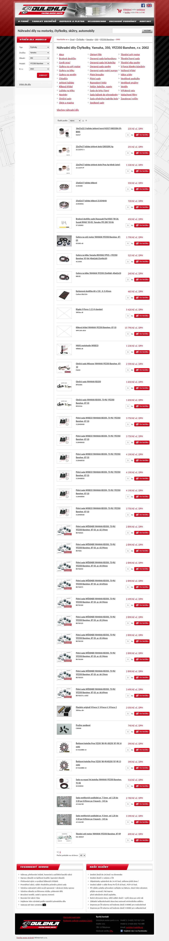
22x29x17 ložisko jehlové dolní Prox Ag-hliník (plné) (98, 164)
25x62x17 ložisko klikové (86, 183)
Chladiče (63, 78)
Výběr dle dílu (25, 84)
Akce (61, 54)
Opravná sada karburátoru (103, 58)
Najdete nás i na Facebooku (133, 931)
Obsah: (22, 58)
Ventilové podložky (130, 78)
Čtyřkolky (80, 39)
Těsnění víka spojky (130, 62)
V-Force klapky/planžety (133, 66)
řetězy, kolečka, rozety (101, 86)
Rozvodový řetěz (98, 82)
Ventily (124, 86)
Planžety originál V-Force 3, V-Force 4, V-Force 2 (96, 707)
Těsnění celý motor (130, 54)
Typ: (21, 47)
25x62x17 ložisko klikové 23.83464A (91, 201)
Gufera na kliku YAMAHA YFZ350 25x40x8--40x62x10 (98, 273)
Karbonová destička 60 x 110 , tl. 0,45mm (93, 291)
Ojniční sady (65, 98)
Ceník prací (64, 62)
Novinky (63, 94)
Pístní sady (95, 78)
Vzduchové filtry (129, 94)
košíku (127, 12)
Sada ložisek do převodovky (104, 94)
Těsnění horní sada (130, 58)
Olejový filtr (96, 54)
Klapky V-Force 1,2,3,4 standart (89, 309)
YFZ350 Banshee (107, 39)
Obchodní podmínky (71, 917)
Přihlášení (127, 9)
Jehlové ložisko (66, 82)
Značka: (22, 52)
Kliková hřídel (66, 86)
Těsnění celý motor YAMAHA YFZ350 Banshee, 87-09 (98, 834)
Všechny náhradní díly (68, 109)
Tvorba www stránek (25, 937)
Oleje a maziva (66, 102)
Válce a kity (126, 74)
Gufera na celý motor (69, 66)
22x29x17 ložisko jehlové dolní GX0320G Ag (94, 146)
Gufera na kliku (66, 70)
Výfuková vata (128, 90)
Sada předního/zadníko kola (104, 98)
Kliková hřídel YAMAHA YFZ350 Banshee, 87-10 (96, 327)
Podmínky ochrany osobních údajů (77, 920)
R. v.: (21, 69)
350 (96, 39)
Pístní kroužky (97, 74)
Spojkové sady (97, 102)
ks (132, 135)
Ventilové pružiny (129, 82)
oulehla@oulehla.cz (134, 927)
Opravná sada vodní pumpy (104, 70)
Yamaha (89, 39)
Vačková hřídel (128, 70)
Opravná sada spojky (100, 66)
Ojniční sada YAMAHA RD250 (88, 381)
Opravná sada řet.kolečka (102, 62)
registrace (141, 9)
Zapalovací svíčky (129, 98)
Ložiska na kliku (67, 90)
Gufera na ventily (67, 74)
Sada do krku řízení (99, 90)
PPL (111, 931)
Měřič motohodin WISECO (87, 345)
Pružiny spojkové (83, 725)
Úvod (72, 39)
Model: (22, 63)
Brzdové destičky (67, 58)
